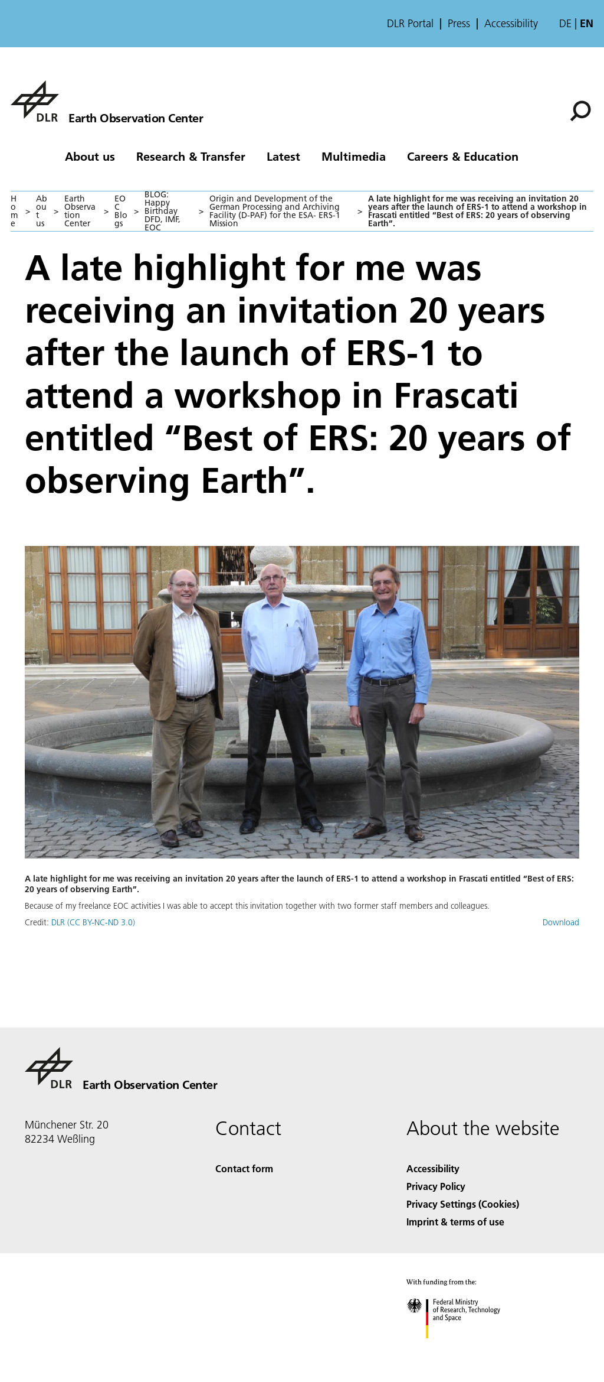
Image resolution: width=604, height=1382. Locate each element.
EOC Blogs (120, 210)
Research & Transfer (190, 156)
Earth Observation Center (80, 210)
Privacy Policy (435, 1186)
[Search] (580, 111)
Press (459, 23)
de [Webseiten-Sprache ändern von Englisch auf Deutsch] (565, 23)
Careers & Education (462, 156)
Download (561, 922)
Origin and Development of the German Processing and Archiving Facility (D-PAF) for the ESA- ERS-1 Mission (274, 210)
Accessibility (511, 23)
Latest (283, 156)
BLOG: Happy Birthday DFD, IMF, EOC (162, 211)
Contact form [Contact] (244, 1168)
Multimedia (353, 156)
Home (14, 210)
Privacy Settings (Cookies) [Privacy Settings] (462, 1204)
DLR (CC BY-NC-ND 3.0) (93, 922)
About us (90, 156)
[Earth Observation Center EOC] (107, 101)
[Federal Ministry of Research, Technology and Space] (464, 1348)
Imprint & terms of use (455, 1221)
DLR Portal (410, 23)
